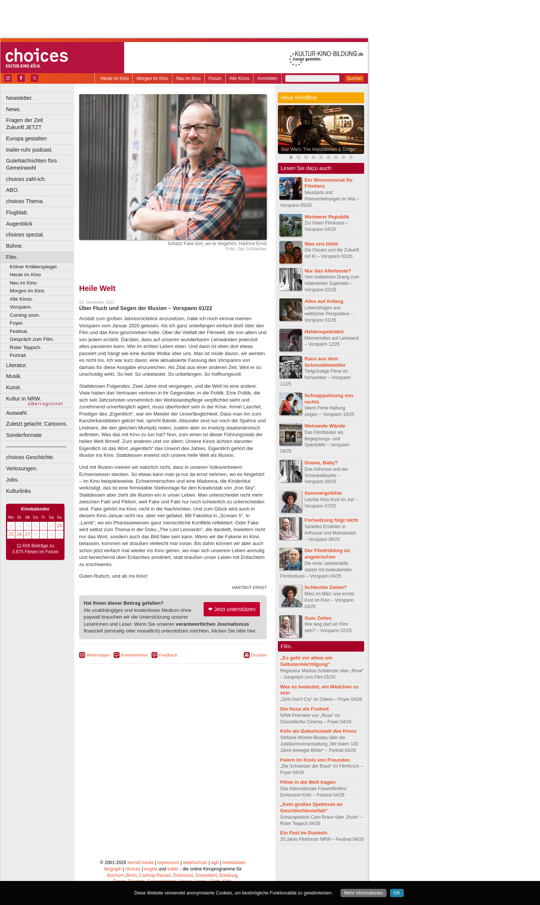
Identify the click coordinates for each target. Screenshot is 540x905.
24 (59, 526)
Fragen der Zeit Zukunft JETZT (40, 123)
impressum (169, 862)
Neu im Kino (188, 78)
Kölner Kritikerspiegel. (34, 267)
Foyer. (17, 323)
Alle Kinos (239, 78)
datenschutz (195, 862)
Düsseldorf (206, 875)
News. (13, 109)
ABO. (12, 190)
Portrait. (18, 355)
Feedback (168, 655)
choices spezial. (25, 235)
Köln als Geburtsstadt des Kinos (318, 731)
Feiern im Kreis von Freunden (315, 760)
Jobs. (12, 480)
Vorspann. (21, 307)
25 (11, 534)
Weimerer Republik (326, 217)
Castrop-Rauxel (154, 875)
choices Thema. (25, 201)
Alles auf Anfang (324, 301)
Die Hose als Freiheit (304, 709)
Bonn (131, 875)
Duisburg (228, 875)
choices (133, 869)
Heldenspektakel (324, 331)
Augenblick (19, 224)
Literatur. (16, 365)
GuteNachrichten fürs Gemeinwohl (31, 164)
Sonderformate (24, 435)
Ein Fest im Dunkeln (303, 833)
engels (150, 869)
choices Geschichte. (30, 457)
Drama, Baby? (321, 462)
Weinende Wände (324, 426)
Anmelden (267, 78)
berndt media (141, 862)
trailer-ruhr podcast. (29, 150)
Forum (215, 78)
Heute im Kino (114, 78)
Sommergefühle (323, 493)
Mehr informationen (363, 893)
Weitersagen (98, 655)
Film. (12, 257)
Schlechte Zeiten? (325, 587)
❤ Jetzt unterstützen (231, 609)
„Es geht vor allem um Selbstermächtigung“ (306, 661)
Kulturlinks (18, 491)
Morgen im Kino (152, 78)
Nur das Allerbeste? (327, 271)
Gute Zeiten (318, 618)
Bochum (115, 875)
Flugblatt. (17, 212)
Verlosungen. (22, 468)
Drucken (259, 655)
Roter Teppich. (26, 347)
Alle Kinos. (21, 299)
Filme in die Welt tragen (308, 782)
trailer (172, 869)
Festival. (19, 331)
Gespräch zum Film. (32, 339)
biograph (113, 869)
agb (215, 862)
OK (397, 893)
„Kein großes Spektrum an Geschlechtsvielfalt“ (311, 807)
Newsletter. (19, 98)
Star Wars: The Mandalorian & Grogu (318, 149)
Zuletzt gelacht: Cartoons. (37, 424)
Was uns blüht (321, 244)
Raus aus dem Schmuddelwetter (325, 362)
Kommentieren (134, 655)
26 (19, 534)
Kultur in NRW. (23, 399)
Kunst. (13, 387)
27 (27, 534)
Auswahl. (17, 413)
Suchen (354, 78)
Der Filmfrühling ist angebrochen (327, 554)
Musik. (14, 376)
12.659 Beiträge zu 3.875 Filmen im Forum (35, 548)
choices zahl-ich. (26, 179)
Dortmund (183, 875)
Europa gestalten (26, 139)
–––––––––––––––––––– (36, 446)
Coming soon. (25, 315)
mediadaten (234, 862)
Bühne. (14, 246)
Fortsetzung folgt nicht (331, 520)
